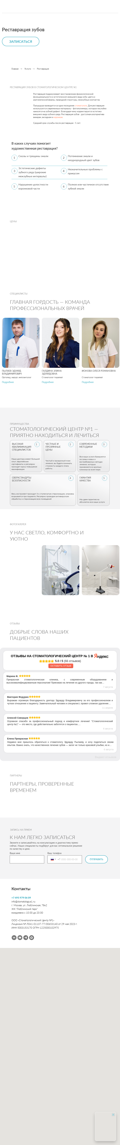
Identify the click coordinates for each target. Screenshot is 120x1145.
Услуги (27, 68)
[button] (8, 382)
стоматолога (81, 105)
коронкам (58, 117)
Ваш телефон (54, 853)
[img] (25, 6)
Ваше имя (15, 853)
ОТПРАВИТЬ (96, 859)
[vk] (14, 937)
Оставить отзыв (60, 666)
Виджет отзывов (105, 757)
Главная (14, 68)
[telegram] (25, 937)
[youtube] (19, 937)
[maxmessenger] (31, 937)
